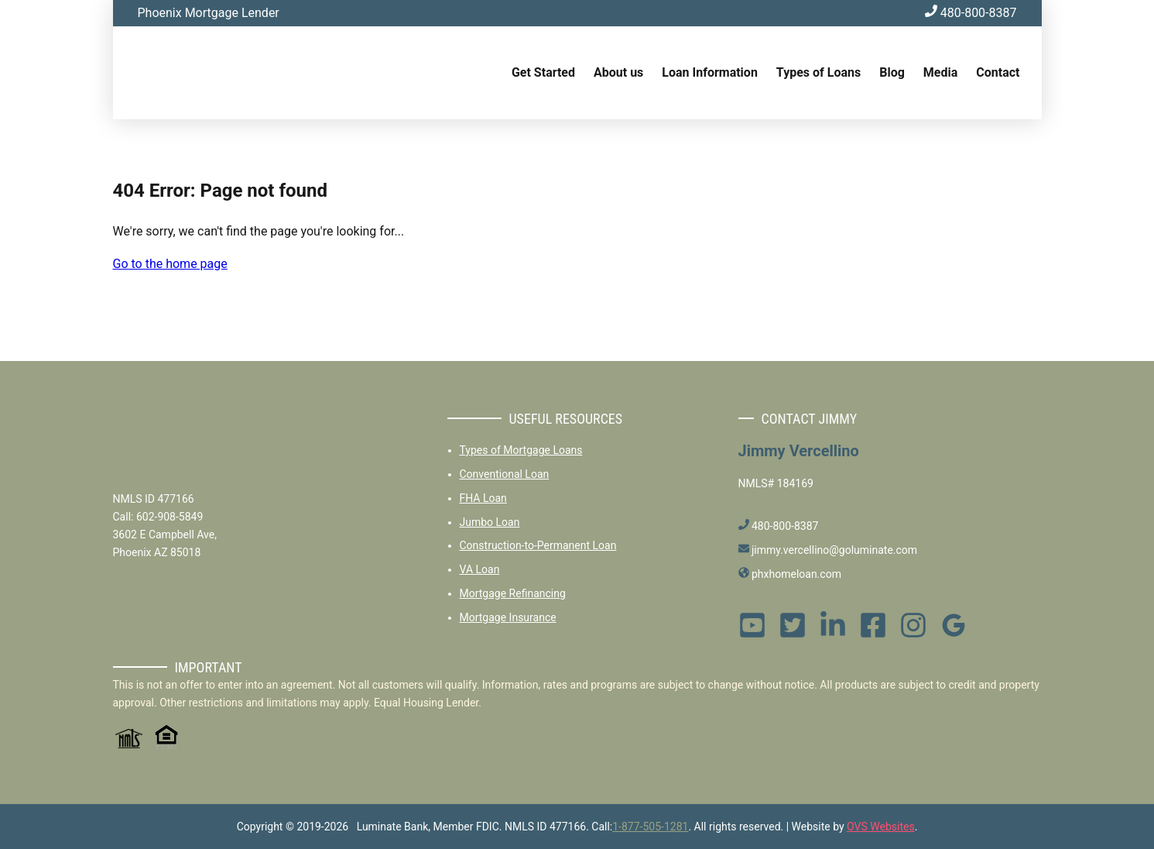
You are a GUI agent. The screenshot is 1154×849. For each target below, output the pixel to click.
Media (940, 72)
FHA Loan (483, 498)
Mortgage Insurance (508, 617)
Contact (997, 72)
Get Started (543, 72)
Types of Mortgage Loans (521, 450)
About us (618, 72)
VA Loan (480, 569)
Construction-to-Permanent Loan (538, 545)
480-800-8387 (971, 12)
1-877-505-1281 (650, 826)
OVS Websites (881, 826)
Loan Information (710, 72)
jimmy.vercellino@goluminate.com (828, 550)
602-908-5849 (169, 516)
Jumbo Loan (490, 522)
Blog (892, 72)
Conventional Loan (505, 474)
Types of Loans (818, 72)
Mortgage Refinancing (513, 593)
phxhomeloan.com (789, 574)
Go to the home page (170, 263)
